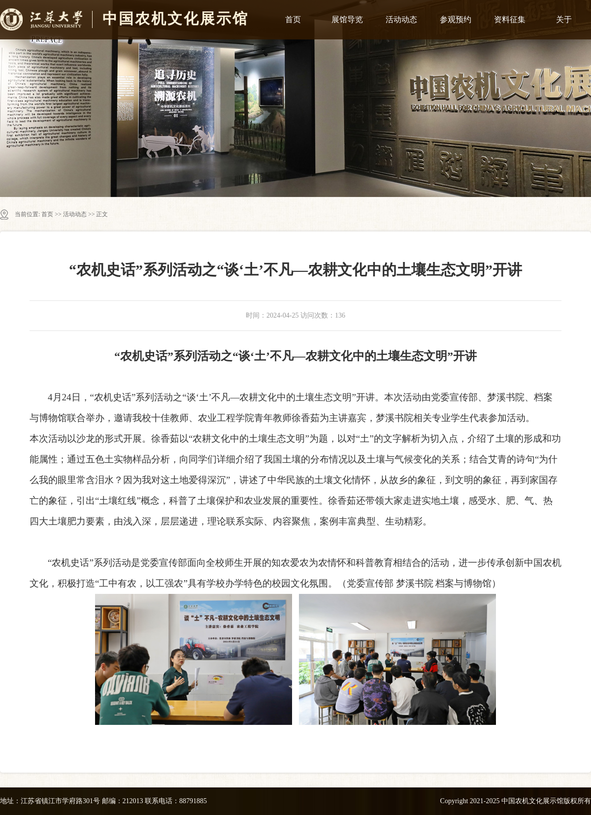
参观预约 (455, 19)
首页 (293, 19)
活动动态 (401, 19)
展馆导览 (347, 19)
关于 (564, 19)
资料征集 (509, 19)
